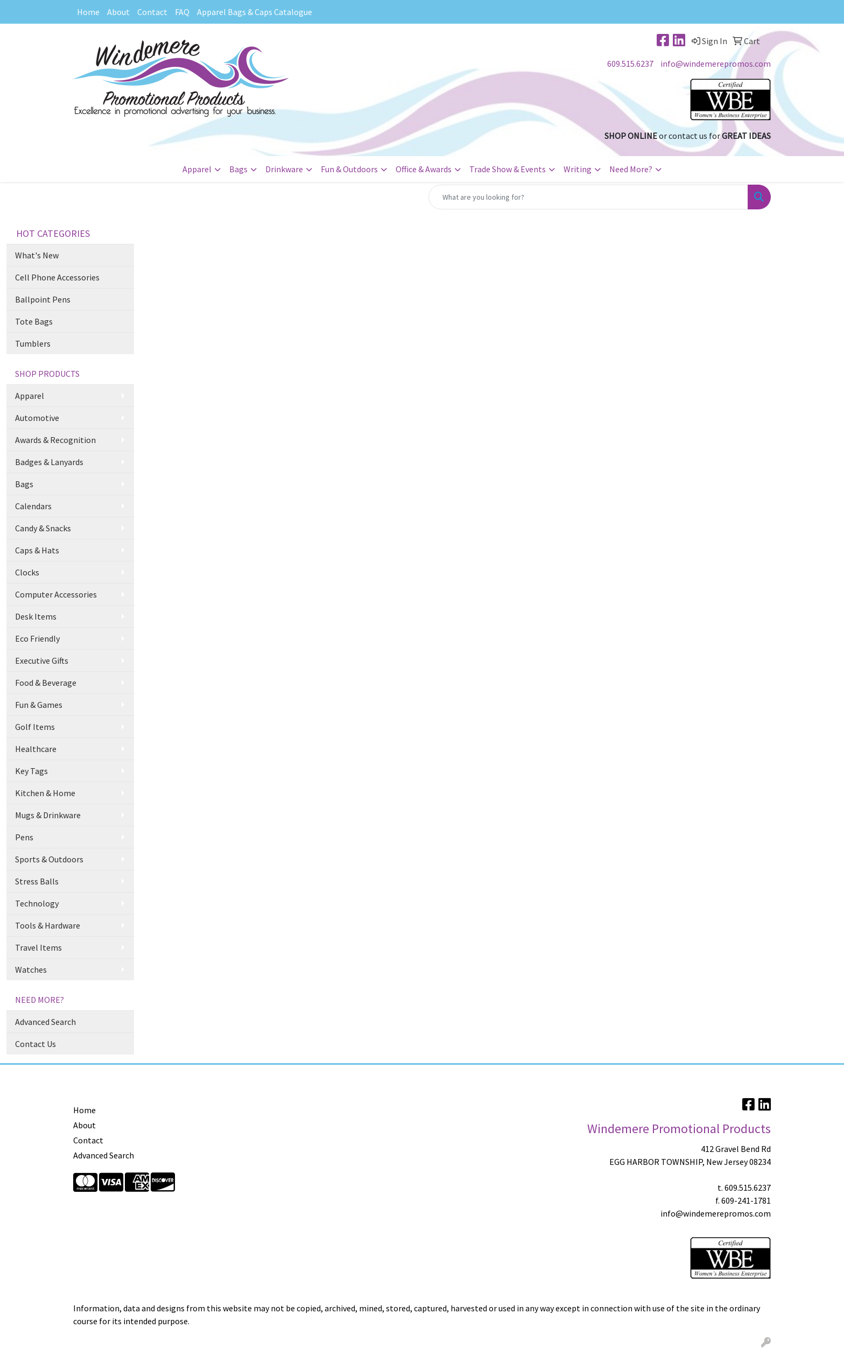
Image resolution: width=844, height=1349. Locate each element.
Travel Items (38, 947)
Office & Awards (424, 169)
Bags (238, 169)
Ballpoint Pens (43, 299)
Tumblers (33, 343)
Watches (31, 969)
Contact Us (35, 1043)
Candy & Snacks (43, 528)
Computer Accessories (56, 594)
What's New (37, 255)
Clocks (27, 572)
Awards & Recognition (55, 439)
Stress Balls (37, 881)
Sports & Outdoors (49, 859)
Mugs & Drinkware (48, 815)
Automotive (37, 417)
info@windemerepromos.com (715, 63)
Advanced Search (45, 1021)
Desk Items (36, 616)
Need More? (630, 169)
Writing (578, 169)
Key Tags (31, 770)
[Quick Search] (588, 197)
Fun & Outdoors (349, 169)
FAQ (182, 11)
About (118, 11)
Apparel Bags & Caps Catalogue (254, 11)
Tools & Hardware (47, 925)
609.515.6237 (630, 63)
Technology (37, 903)
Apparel (197, 169)
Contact (152, 11)
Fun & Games (38, 704)
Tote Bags (34, 321)
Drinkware (284, 169)
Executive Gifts (41, 660)
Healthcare (36, 748)
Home (88, 11)
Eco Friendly (37, 638)
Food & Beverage (45, 682)
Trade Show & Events (507, 169)
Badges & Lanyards (49, 461)
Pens (24, 837)
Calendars (33, 506)
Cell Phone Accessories (57, 277)
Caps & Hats (37, 550)
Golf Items (35, 726)
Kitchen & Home (45, 793)
